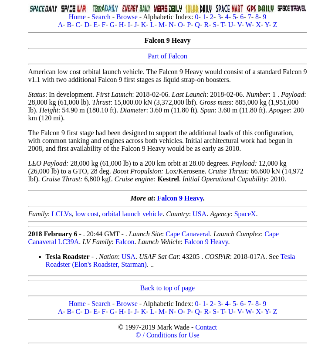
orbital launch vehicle (132, 214)
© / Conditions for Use (167, 335)
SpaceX (245, 214)
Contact (206, 327)
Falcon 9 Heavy (180, 198)
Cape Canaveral (188, 234)
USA (199, 214)
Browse (127, 16)
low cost (87, 214)
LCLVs (61, 214)
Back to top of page (167, 288)
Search (101, 16)
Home (77, 16)
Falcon (125, 241)
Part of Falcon (167, 56)
